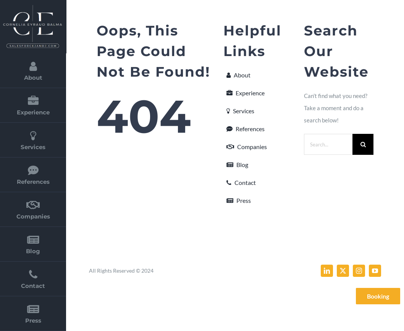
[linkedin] (327, 271)
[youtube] (375, 271)
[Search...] (328, 144)
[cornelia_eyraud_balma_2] (32, 6)
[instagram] (359, 271)
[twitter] (343, 271)
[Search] (362, 144)
